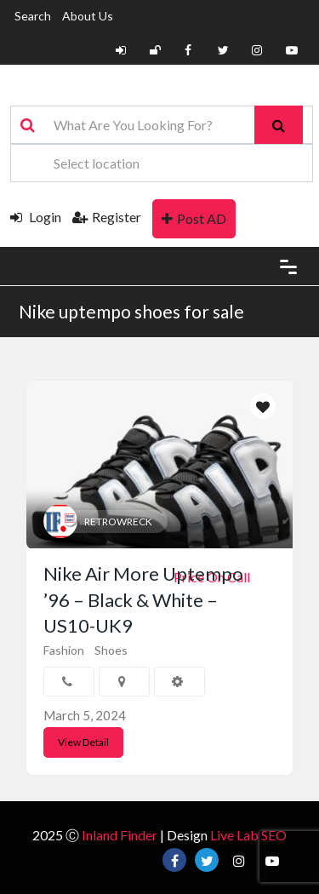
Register (106, 217)
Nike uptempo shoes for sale (131, 311)
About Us (87, 16)
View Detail (83, 742)
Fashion (63, 650)
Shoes (111, 650)
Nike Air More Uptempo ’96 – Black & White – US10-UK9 (143, 600)
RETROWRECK (118, 521)
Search (32, 16)
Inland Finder (119, 835)
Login (35, 217)
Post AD (194, 218)
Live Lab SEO (248, 835)
